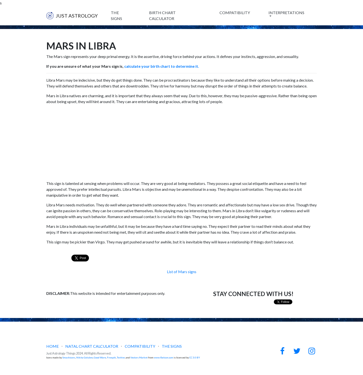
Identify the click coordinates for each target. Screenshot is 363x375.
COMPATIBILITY (235, 12)
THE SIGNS (116, 15)
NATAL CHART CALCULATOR (91, 346)
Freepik (111, 357)
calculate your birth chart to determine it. (161, 66)
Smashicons (68, 357)
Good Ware (100, 357)
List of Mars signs (181, 271)
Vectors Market (139, 357)
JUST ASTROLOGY (72, 15)
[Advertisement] (181, 142)
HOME (52, 346)
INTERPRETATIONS (286, 12)
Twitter (121, 357)
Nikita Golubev (84, 357)
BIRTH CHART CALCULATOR (162, 15)
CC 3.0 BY (194, 357)
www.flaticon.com (163, 357)
